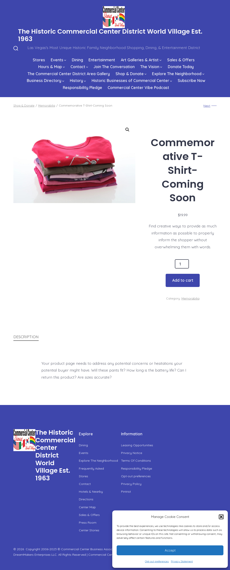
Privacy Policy (131, 484)
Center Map (87, 507)
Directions (86, 499)
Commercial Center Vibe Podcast (138, 87)
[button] (221, 517)
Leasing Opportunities (137, 445)
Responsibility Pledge (82, 87)
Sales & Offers (181, 59)
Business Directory (45, 80)
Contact (79, 66)
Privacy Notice (131, 453)
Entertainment (102, 59)
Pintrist (126, 492)
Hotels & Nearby (91, 492)
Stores (39, 59)
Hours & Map (51, 66)
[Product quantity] (182, 264)
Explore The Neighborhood (178, 73)
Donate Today (181, 66)
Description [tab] (26, 336)
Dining (77, 59)
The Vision (151, 66)
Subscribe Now (191, 80)
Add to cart (182, 280)
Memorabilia (46, 105)
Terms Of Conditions (136, 461)
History (78, 80)
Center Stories (89, 530)
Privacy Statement (182, 561)
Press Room (87, 523)
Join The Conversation (114, 66)
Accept (170, 550)
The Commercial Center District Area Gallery (69, 73)
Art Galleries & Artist (141, 59)
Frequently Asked (91, 468)
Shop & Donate (131, 73)
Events (58, 59)
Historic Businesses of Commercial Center (132, 80)
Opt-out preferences (157, 561)
